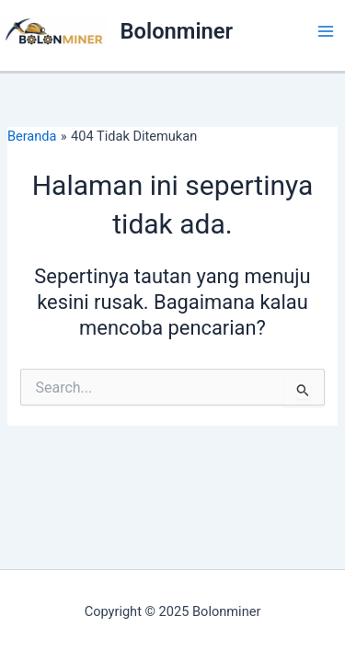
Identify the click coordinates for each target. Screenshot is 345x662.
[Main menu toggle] (325, 31)
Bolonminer (177, 31)
